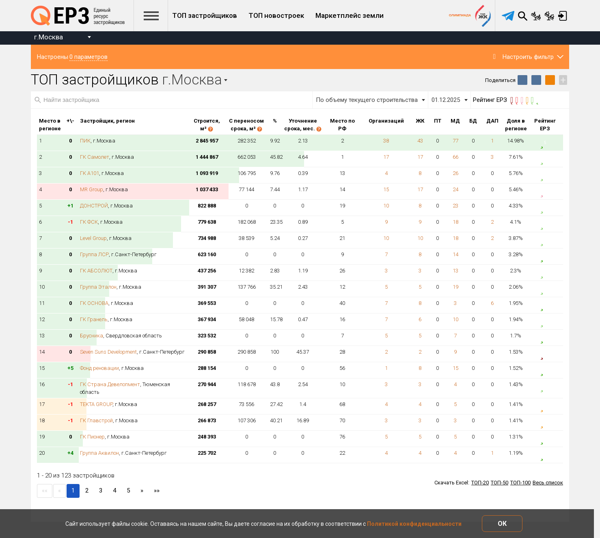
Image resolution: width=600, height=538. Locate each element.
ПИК (85, 141)
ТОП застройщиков (204, 15)
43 (420, 141)
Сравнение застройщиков (549, 15)
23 (455, 206)
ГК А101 (89, 173)
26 (455, 173)
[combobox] (62, 38)
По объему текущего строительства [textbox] (367, 100)
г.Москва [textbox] (48, 37)
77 (455, 141)
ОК (502, 523)
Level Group (93, 238)
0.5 (545, 354)
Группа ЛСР (94, 254)
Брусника (91, 336)
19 (455, 287)
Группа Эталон (98, 287)
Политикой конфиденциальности (414, 524)
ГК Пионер (92, 437)
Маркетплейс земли (349, 15)
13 (455, 271)
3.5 (545, 406)
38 (386, 141)
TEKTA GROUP (96, 404)
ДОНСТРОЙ (94, 206)
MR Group (91, 189)
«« (44, 490)
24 (455, 189)
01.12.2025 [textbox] (446, 100)
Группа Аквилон (99, 453)
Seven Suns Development (108, 352)
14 (455, 254)
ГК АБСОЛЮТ (96, 271)
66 (455, 157)
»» (157, 490)
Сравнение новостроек (536, 15)
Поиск (522, 16)
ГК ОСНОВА (94, 303)
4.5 (545, 175)
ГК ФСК (89, 222)
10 (386, 206)
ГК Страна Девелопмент (110, 384)
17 (386, 157)
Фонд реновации (99, 368)
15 (386, 189)
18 (455, 222)
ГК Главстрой (96, 420)
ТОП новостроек (276, 15)
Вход (563, 16)
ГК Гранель (94, 319)
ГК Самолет (94, 157)
